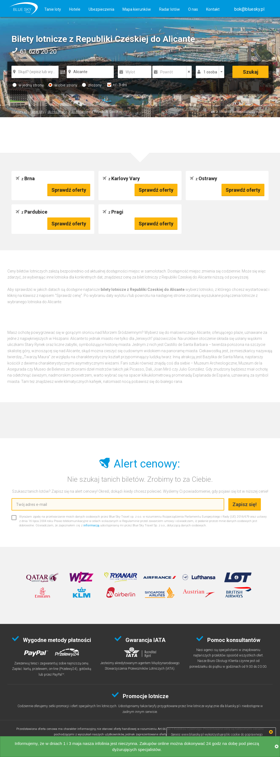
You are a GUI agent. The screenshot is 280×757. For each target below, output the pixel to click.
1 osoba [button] (210, 72)
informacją (91, 525)
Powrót (166, 72)
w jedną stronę (28, 85)
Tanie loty (52, 9)
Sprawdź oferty (68, 190)
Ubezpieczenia (101, 9)
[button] (249, 9)
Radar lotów (169, 9)
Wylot (130, 72)
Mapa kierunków (136, 9)
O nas (193, 9)
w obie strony (62, 85)
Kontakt (213, 9)
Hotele (74, 9)
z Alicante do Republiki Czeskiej (240, 112)
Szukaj (250, 72)
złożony (92, 85)
